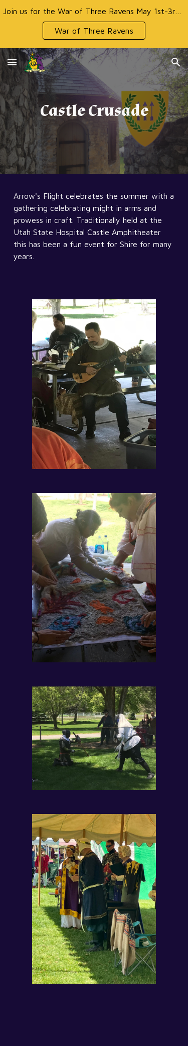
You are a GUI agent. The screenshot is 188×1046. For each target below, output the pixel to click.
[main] (94, 111)
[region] (94, 24)
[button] (12, 62)
